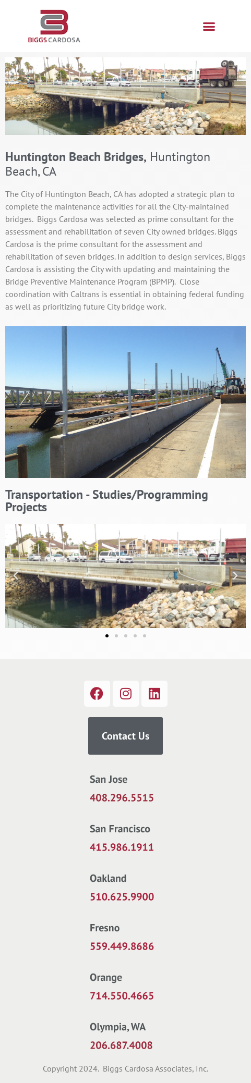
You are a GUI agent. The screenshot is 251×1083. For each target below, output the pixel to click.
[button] (209, 26)
